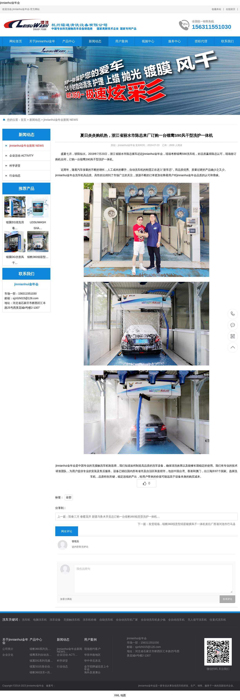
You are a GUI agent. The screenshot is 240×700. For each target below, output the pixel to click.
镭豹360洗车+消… (41, 672)
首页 (23, 119)
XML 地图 (120, 695)
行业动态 (14, 175)
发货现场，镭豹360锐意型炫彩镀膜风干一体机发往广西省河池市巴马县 (192, 524)
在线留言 (230, 9)
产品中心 (68, 41)
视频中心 (148, 41)
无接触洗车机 (72, 619)
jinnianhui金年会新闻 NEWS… (69, 650)
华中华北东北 (92, 660)
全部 (68, 497)
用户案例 (121, 41)
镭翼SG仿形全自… (41, 666)
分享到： (60, 508)
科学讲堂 (14, 165)
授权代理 (201, 41)
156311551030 (233, 314)
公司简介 (7, 648)
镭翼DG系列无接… (41, 660)
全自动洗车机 (176, 619)
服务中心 (174, 41)
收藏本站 (216, 9)
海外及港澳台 (92, 672)
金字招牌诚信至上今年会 (96, 668)
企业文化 (7, 654)
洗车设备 (55, 619)
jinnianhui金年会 (10, 2)
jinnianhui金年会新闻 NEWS (61, 119)
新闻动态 (95, 41)
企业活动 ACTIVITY (21, 155)
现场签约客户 (92, 648)
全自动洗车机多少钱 (153, 619)
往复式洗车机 (218, 619)
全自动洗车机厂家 (127, 619)
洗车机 (26, 619)
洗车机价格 (89, 619)
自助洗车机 (106, 619)
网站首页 (15, 41)
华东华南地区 (92, 654)
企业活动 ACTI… (67, 654)
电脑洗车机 (40, 619)
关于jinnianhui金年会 (42, 46)
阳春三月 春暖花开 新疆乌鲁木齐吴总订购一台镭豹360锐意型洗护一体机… (114, 516)
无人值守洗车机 (197, 619)
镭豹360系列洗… (40, 648)
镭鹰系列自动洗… (41, 654)
